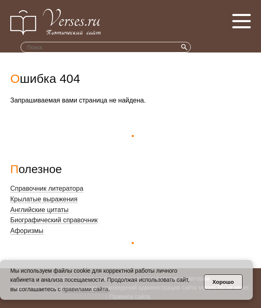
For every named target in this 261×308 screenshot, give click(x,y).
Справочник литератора (46, 188)
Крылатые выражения (44, 199)
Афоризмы (27, 230)
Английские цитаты (39, 209)
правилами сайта (85, 289)
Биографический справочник (54, 220)
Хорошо (223, 282)
